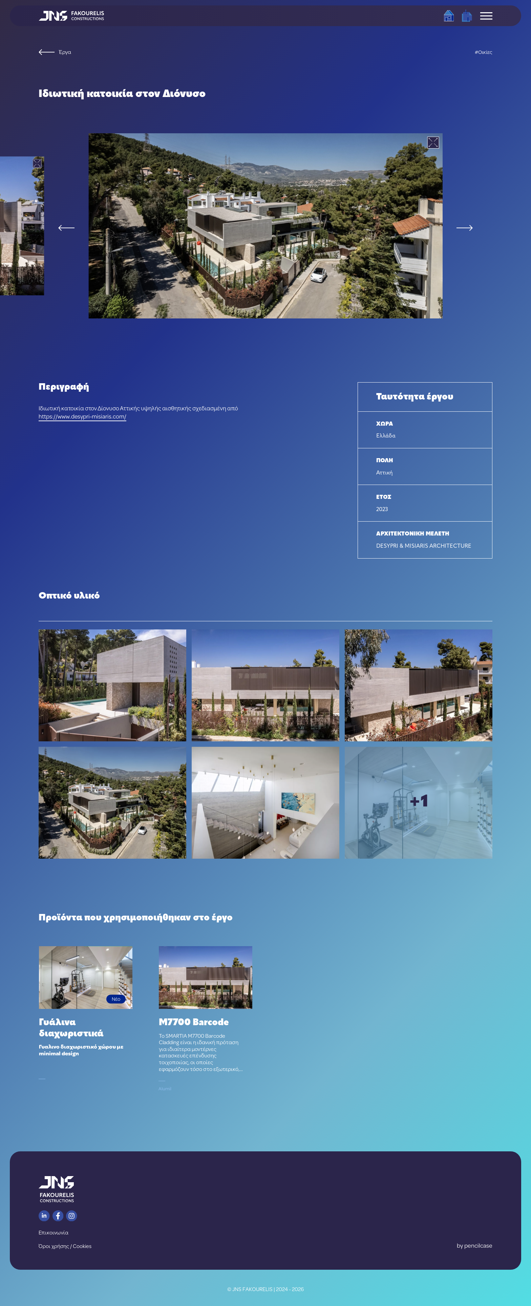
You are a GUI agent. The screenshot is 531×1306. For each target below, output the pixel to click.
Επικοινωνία (53, 1232)
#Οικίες (483, 52)
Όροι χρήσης (54, 1246)
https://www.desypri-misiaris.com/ (82, 416)
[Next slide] (464, 228)
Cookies (82, 1246)
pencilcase (478, 1245)
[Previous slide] (66, 228)
